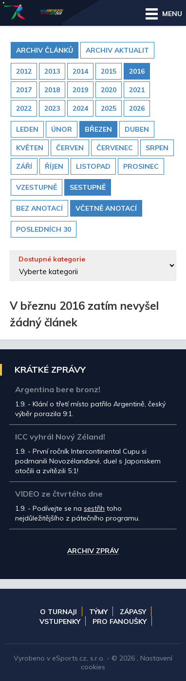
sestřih (94, 508)
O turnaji (58, 611)
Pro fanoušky (120, 621)
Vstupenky (59, 621)
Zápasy (133, 611)
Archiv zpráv (93, 551)
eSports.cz (69, 658)
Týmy (98, 611)
